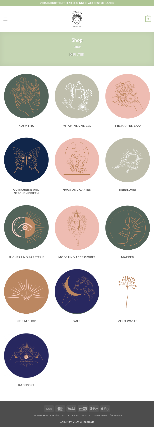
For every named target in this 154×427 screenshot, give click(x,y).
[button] (5, 19)
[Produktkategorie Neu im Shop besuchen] (26, 297)
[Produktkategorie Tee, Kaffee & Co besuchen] (127, 102)
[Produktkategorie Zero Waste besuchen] (127, 297)
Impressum (99, 415)
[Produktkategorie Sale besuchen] (77, 297)
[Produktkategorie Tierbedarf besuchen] (127, 166)
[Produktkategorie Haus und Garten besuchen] (77, 166)
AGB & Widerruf (79, 415)
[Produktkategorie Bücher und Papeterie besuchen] (26, 233)
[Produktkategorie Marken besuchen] (127, 233)
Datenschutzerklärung (48, 415)
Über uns (116, 415)
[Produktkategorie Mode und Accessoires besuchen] (77, 233)
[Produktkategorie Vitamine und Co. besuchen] (77, 102)
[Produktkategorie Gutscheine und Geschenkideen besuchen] (26, 168)
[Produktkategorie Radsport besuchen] (26, 361)
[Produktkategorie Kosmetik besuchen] (26, 102)
